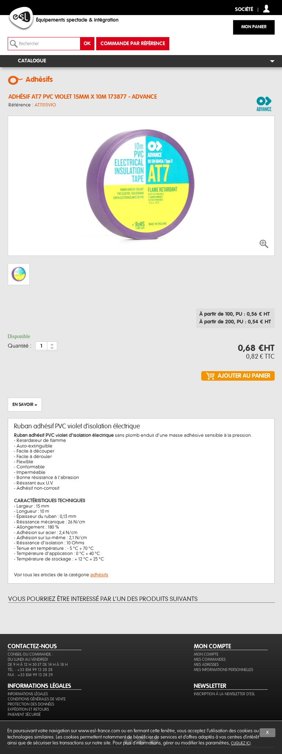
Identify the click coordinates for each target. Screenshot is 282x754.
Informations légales (28, 694)
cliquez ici (240, 743)
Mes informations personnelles (223, 670)
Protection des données (31, 704)
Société (244, 9)
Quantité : (20, 346)
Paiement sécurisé (24, 715)
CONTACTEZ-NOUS (32, 646)
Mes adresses (206, 665)
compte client (266, 8)
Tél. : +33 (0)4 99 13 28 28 (30, 670)
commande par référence (133, 43)
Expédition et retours (28, 709)
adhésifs (99, 575)
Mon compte (206, 654)
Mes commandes (209, 659)
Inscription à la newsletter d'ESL (224, 694)
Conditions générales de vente (37, 699)
